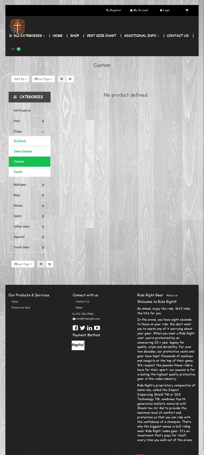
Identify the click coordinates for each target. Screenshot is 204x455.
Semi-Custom (23, 151)
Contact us (82, 301)
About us (172, 295)
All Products (22, 110)
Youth (18, 172)
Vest (17, 121)
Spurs (18, 216)
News (79, 307)
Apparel (19, 237)
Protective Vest (21, 307)
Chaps (18, 131)
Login (166, 10)
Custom (19, 161)
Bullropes (20, 185)
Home (15, 301)
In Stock (20, 141)
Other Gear (21, 226)
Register (115, 10)
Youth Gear (21, 247)
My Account (140, 10)
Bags (17, 195)
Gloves (18, 205)
